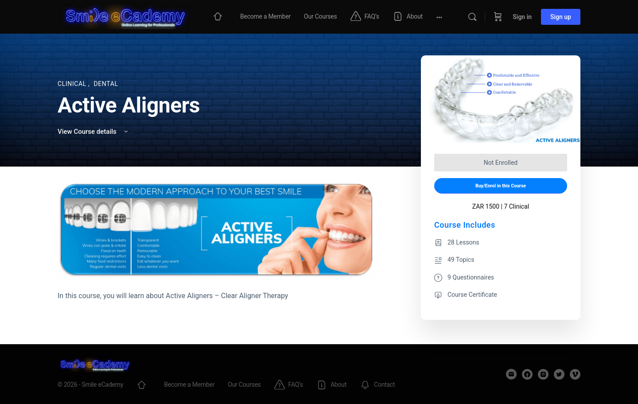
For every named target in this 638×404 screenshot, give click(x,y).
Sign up (560, 16)
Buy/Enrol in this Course (500, 186)
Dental (105, 83)
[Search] (472, 17)
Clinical (73, 83)
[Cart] (498, 17)
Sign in (522, 16)
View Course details (93, 132)
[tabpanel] (216, 242)
